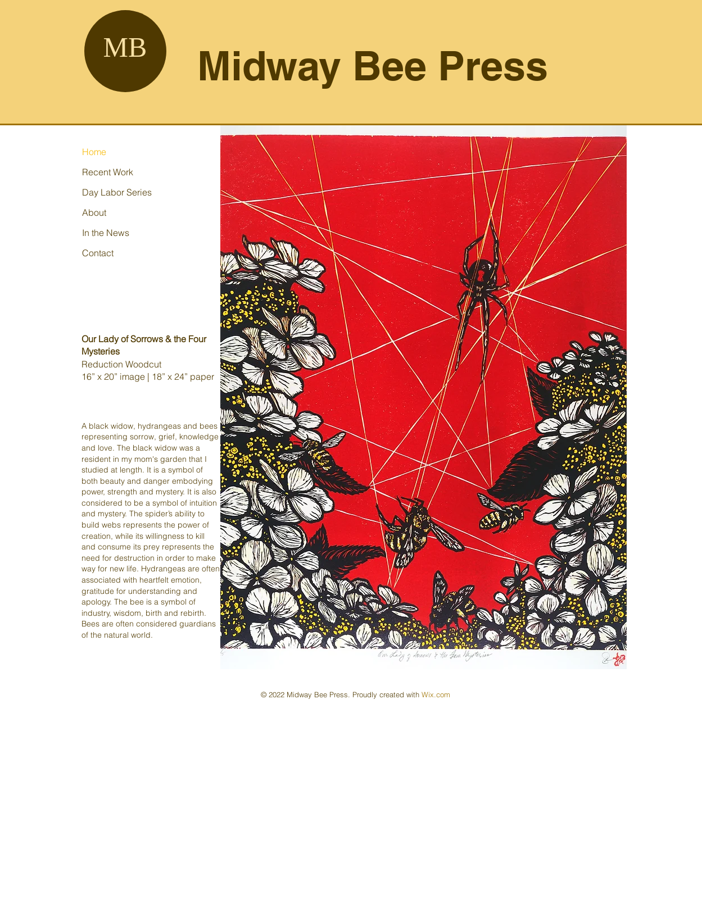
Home (94, 151)
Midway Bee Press (372, 65)
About (94, 212)
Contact (98, 252)
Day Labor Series (117, 192)
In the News (105, 232)
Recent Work (107, 172)
